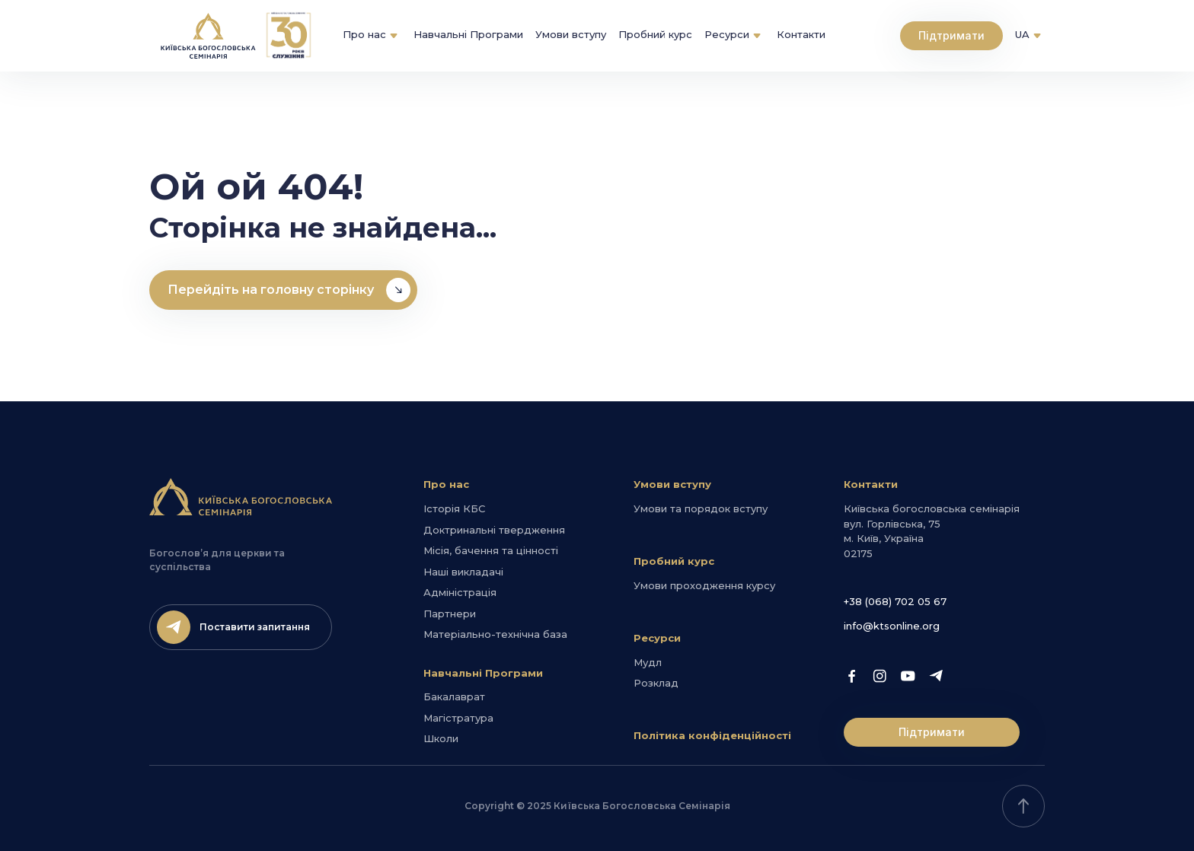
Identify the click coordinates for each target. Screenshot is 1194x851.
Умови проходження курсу (704, 585)
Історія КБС (454, 508)
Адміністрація (459, 592)
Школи (440, 738)
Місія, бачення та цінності (490, 550)
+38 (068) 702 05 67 (895, 601)
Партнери (449, 613)
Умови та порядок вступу (701, 508)
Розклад (656, 683)
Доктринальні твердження (494, 530)
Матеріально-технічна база (495, 634)
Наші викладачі (463, 572)
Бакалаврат (454, 696)
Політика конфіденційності (712, 735)
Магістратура (458, 718)
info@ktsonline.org (892, 626)
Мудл (648, 662)
